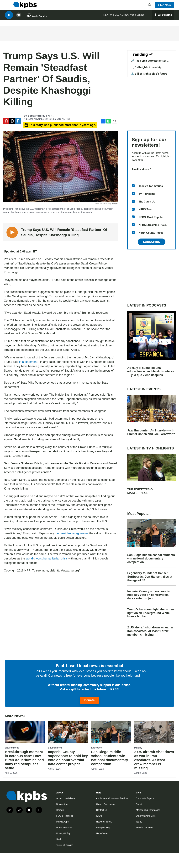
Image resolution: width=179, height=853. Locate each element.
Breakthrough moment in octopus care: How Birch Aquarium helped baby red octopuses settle (24, 760)
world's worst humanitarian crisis (47, 558)
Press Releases (64, 827)
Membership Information (148, 810)
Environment (12, 747)
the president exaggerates (72, 533)
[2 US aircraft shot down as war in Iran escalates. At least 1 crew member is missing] (154, 732)
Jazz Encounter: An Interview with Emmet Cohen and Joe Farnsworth (151, 432)
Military (138, 747)
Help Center (102, 833)
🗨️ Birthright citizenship (146, 67)
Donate (89, 700)
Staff (58, 839)
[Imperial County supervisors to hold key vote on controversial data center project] (68, 732)
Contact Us (101, 810)
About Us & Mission (66, 798)
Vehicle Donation (144, 827)
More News (15, 716)
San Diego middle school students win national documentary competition (151, 558)
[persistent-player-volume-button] (18, 16)
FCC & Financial (64, 816)
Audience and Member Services (112, 798)
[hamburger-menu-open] (8, 5)
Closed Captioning (105, 804)
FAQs (99, 816)
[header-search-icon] (150, 4)
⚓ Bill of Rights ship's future (149, 73)
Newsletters (62, 804)
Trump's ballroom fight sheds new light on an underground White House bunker (150, 613)
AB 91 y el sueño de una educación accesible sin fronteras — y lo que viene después (150, 371)
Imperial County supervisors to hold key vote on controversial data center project (148, 595)
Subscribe (151, 241)
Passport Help (103, 827)
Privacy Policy (63, 833)
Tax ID (139, 821)
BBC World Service (36, 17)
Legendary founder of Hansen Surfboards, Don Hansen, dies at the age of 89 (149, 576)
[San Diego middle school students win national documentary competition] (111, 732)
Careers (60, 810)
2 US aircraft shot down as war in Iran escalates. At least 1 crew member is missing (150, 631)
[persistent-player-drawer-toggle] (163, 16)
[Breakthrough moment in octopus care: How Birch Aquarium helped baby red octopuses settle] (25, 732)
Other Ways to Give (146, 816)
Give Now (164, 5)
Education (96, 747)
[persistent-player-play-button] (9, 16)
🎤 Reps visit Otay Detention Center (149, 62)
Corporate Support (145, 798)
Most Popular (139, 514)
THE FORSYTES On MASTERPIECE (140, 491)
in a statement (28, 361)
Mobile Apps (62, 821)
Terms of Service (64, 845)
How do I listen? (104, 821)
